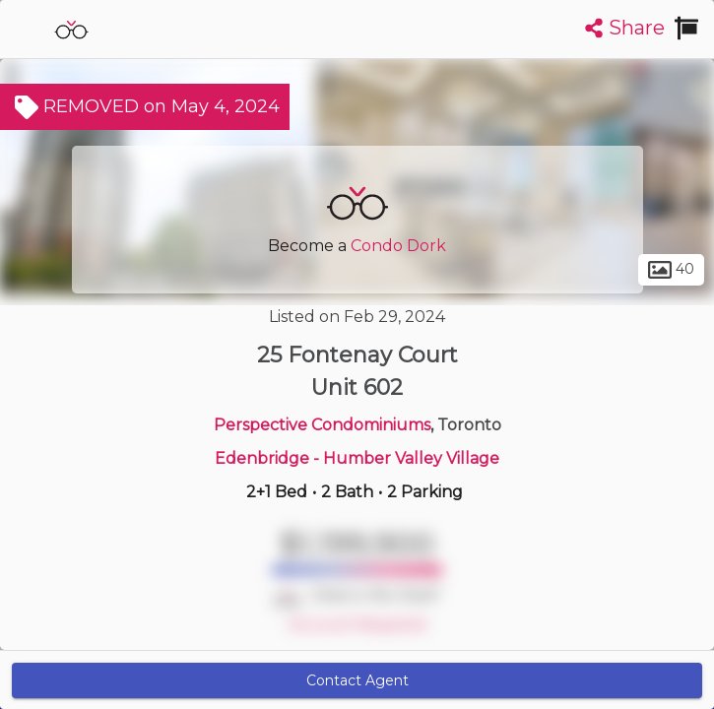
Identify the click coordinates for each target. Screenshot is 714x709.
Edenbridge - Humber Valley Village (357, 458)
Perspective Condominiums (322, 425)
